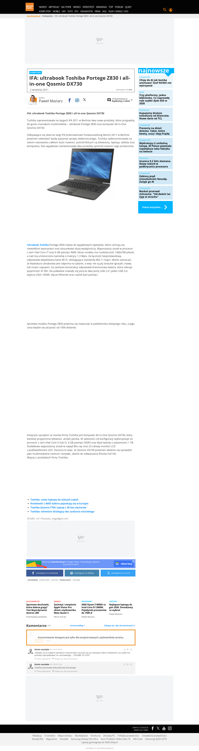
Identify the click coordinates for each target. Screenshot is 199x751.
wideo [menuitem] (77, 7)
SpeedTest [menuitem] (88, 7)
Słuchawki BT (33, 601)
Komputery (44, 580)
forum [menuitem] (119, 7)
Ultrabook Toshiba (38, 244)
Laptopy (54, 580)
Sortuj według (77, 625)
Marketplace (81, 735)
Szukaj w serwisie (164, 9)
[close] (133, 561)
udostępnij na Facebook (45, 573)
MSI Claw (137, 739)
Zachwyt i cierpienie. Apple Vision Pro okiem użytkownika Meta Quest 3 (65, 608)
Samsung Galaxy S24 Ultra (84, 739)
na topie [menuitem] (66, 7)
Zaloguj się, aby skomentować (118, 625)
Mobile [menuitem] (56, 11)
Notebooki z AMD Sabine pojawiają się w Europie (59, 503)
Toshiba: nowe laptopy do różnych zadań (54, 499)
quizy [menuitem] (128, 7)
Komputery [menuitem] (45, 11)
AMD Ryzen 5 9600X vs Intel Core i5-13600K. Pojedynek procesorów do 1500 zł (94, 608)
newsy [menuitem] (43, 7)
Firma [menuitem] (97, 11)
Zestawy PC (109, 735)
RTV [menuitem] (76, 11)
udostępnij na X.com (118, 573)
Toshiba (76, 580)
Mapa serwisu (65, 735)
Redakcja (37, 735)
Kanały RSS (37, 739)
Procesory (87, 601)
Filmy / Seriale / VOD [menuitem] (118, 11)
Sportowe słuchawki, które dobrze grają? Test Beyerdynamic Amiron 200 (37, 608)
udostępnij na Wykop (82, 573)
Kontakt (64, 739)
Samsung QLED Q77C (156, 739)
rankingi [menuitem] (101, 7)
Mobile (57, 601)
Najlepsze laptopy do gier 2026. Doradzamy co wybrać (121, 607)
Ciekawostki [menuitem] (86, 11)
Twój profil (170, 9)
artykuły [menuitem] (54, 7)
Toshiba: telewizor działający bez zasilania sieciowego (62, 511)
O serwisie (49, 735)
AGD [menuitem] (104, 11)
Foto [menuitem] (70, 11)
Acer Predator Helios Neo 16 (115, 739)
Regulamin (51, 739)
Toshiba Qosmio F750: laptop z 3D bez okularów (58, 507)
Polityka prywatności (128, 735)
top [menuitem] (111, 7)
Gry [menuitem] (64, 11)
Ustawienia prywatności (154, 735)
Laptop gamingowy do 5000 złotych (99, 742)
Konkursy (95, 735)
